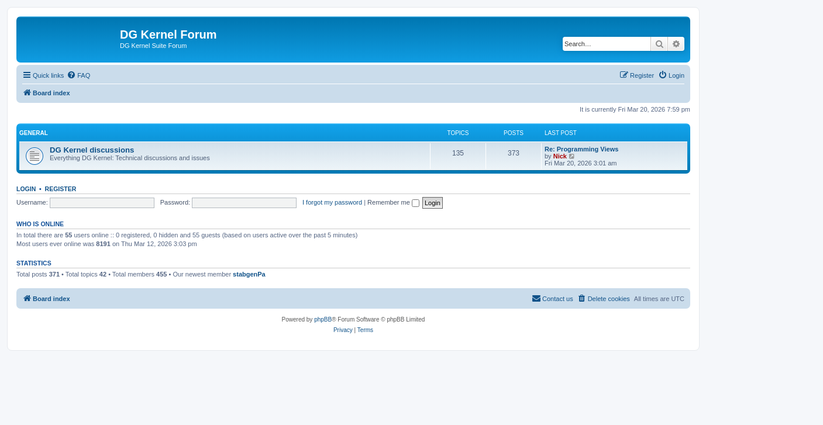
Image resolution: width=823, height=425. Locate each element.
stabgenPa (249, 274)
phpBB (323, 319)
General (33, 133)
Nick (560, 156)
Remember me (393, 202)
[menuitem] (78, 75)
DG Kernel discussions (92, 150)
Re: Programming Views (581, 149)
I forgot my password (332, 202)
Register (61, 188)
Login (26, 188)
